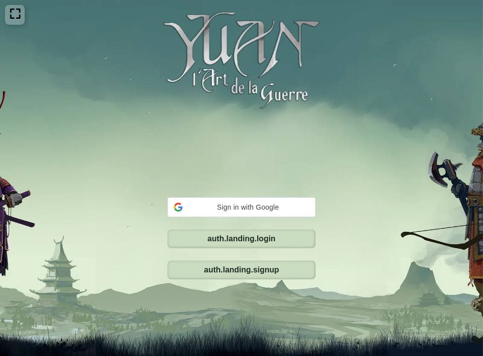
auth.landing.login (241, 175)
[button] (241, 143)
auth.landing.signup (241, 206)
